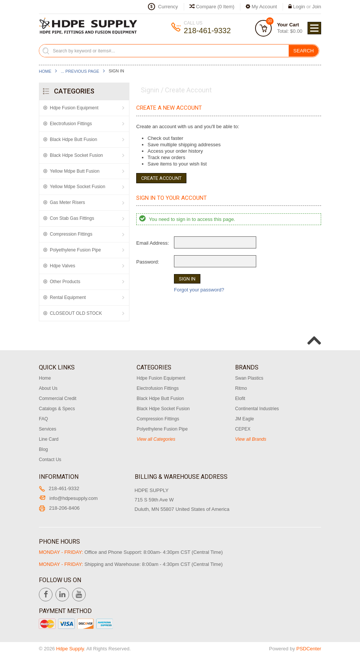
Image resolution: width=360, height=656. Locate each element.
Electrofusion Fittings (71, 123)
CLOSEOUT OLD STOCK (76, 313)
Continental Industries (257, 408)
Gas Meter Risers (67, 202)
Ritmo (241, 388)
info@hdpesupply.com (68, 498)
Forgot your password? (199, 290)
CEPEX (243, 429)
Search (303, 51)
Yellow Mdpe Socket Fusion (77, 186)
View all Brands (250, 439)
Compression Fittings (71, 234)
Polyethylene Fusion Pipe (75, 250)
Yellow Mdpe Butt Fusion (75, 171)
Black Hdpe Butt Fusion (73, 139)
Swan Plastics (249, 378)
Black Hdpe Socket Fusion (76, 155)
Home (45, 71)
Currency (168, 6)
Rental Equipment (68, 297)
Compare (212, 6)
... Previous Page (80, 71)
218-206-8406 (59, 508)
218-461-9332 (59, 488)
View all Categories (156, 439)
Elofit (240, 398)
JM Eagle (244, 418)
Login (299, 6)
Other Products (65, 281)
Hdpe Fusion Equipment (74, 107)
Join (316, 6)
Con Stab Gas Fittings (72, 218)
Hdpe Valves (62, 265)
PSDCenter (308, 648)
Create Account (161, 178)
